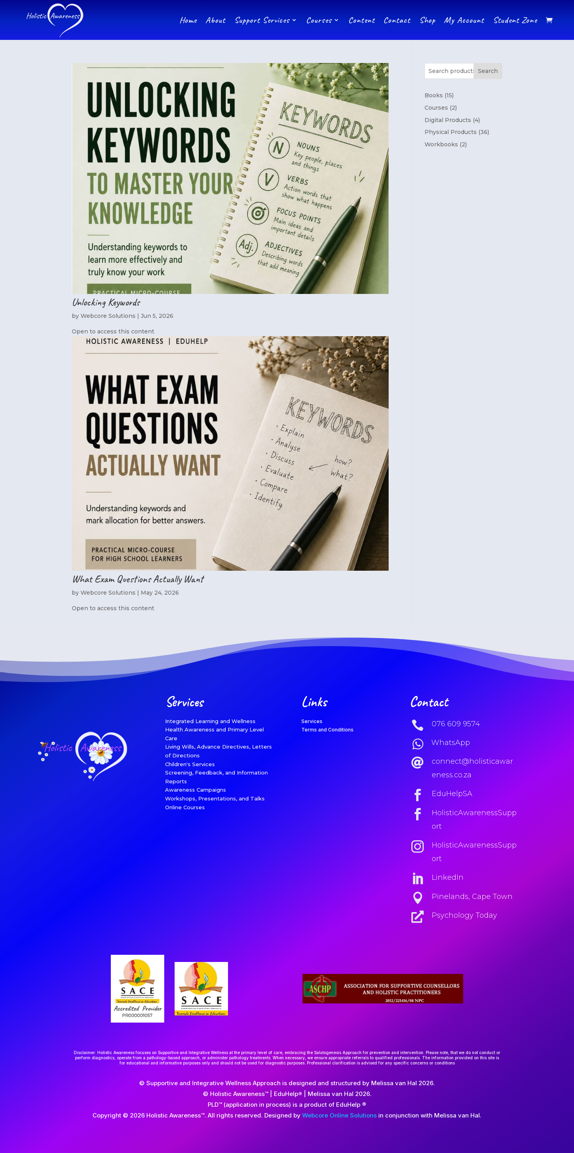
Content (361, 20)
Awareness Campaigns (195, 789)
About (215, 20)
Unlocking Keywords (106, 302)
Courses (319, 20)
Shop (427, 20)
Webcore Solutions (108, 315)
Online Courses (185, 807)
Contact (396, 20)
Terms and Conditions (327, 730)
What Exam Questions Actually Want (137, 578)
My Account (464, 20)
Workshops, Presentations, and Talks (215, 798)
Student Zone (515, 20)
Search (488, 71)
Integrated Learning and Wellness (210, 721)
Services (311, 721)
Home (188, 20)
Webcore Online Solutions (339, 1115)
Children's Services (190, 764)
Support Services (261, 20)
